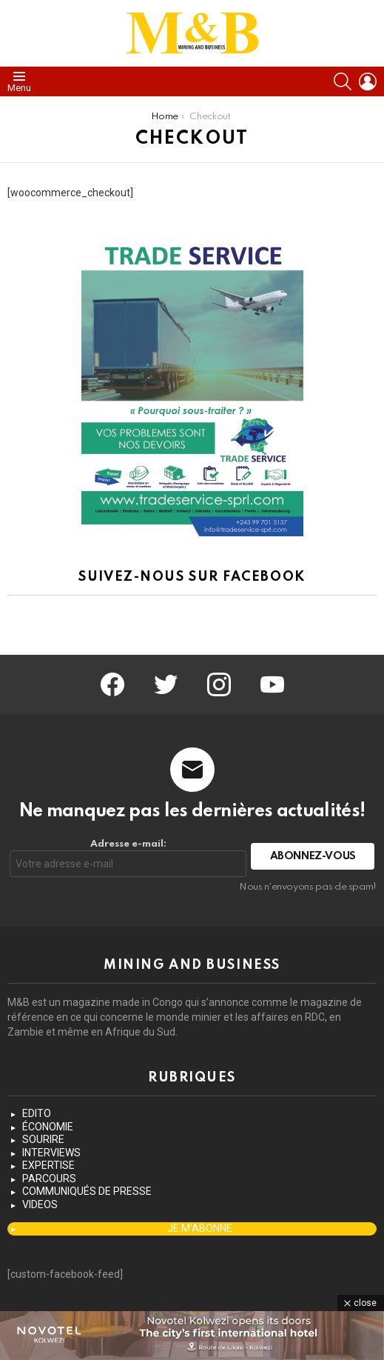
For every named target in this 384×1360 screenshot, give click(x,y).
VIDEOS (40, 1204)
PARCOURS (49, 1178)
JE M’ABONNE (199, 1228)
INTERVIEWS (51, 1153)
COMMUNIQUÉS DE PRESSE (87, 1191)
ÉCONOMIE (47, 1127)
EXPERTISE (48, 1165)
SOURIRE (43, 1139)
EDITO (36, 1113)
